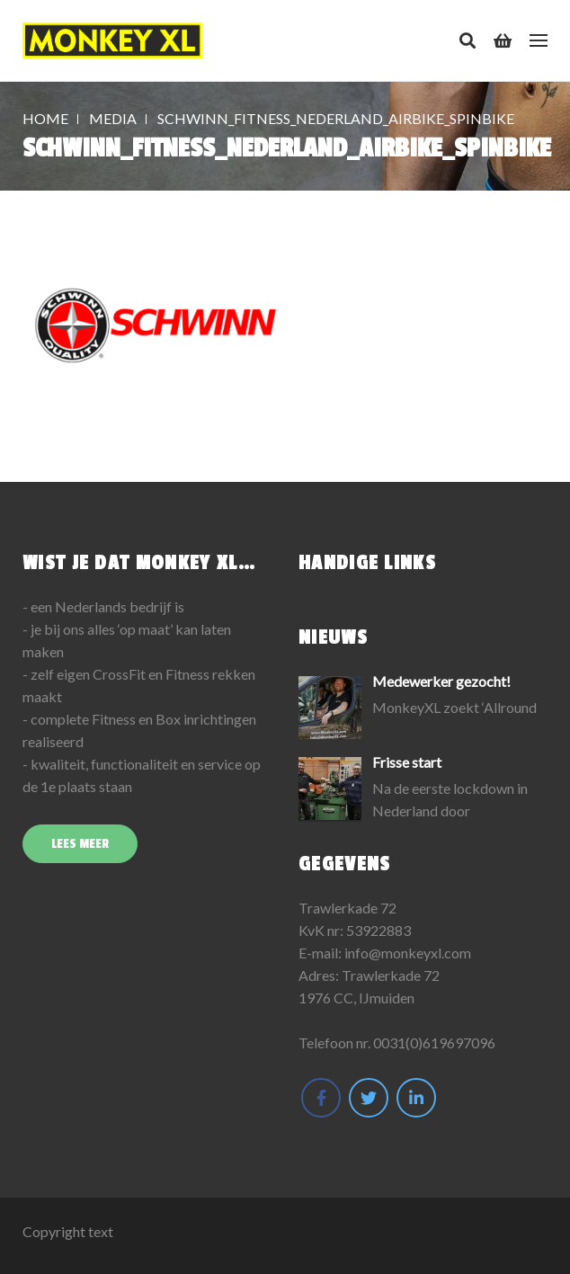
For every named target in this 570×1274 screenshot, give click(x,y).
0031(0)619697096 (434, 1042)
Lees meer (80, 843)
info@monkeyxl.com (407, 952)
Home (45, 118)
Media (113, 118)
